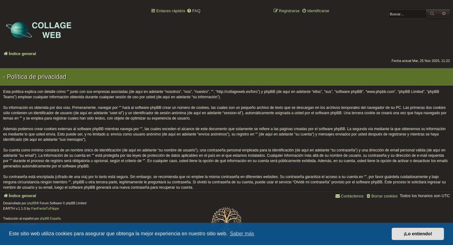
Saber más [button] (242, 233)
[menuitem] (193, 11)
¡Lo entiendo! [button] (418, 233)
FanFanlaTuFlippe (45, 208)
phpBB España (50, 218)
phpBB (32, 203)
